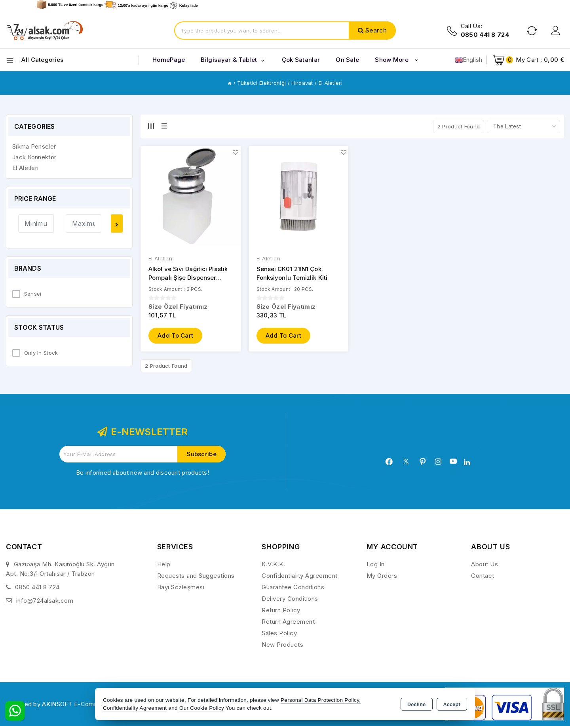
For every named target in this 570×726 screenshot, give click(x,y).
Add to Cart (175, 336)
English (469, 60)
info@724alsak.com (45, 600)
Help (164, 564)
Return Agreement (288, 621)
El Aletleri (160, 259)
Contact (482, 575)
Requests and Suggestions (196, 575)
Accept (451, 704)
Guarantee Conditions (293, 587)
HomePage (168, 59)
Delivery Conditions (290, 598)
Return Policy (281, 610)
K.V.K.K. (273, 564)
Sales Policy (279, 633)
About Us (484, 564)
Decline (416, 704)
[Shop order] (523, 126)
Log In (376, 564)
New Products (282, 644)
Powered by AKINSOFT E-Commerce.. (61, 704)
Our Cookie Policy (201, 708)
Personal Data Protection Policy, (321, 700)
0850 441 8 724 (37, 587)
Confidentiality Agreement (300, 575)
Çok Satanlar (301, 59)
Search (376, 30)
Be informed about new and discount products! (142, 472)
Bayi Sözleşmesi (181, 587)
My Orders (382, 575)
